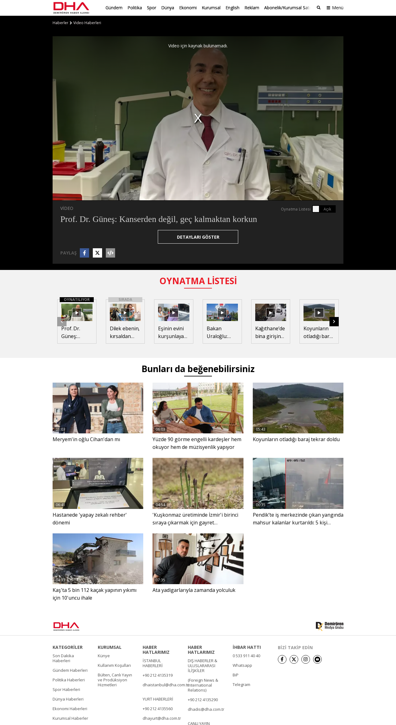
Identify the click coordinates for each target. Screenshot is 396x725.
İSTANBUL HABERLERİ (153, 663)
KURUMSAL (110, 647)
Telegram (241, 684)
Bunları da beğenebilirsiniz (198, 368)
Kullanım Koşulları (114, 664)
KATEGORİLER (68, 647)
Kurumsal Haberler (70, 717)
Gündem (114, 8)
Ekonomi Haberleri (70, 708)
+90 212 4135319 (158, 674)
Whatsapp (242, 664)
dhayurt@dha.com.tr (162, 717)
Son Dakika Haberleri (63, 658)
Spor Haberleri (66, 689)
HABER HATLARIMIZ (156, 649)
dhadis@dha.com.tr (206, 708)
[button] (334, 321)
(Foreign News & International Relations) (203, 684)
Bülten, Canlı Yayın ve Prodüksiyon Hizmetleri (115, 679)
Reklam (251, 8)
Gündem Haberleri (70, 669)
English (232, 8)
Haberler (60, 22)
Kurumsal (211, 8)
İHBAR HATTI (247, 647)
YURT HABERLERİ (158, 698)
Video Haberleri (87, 22)
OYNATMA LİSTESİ (198, 281)
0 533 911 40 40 (246, 655)
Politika (134, 8)
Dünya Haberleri (68, 698)
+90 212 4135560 (158, 708)
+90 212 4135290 (203, 699)
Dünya (167, 8)
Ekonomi (188, 8)
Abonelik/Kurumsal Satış (288, 8)
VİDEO (66, 208)
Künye (104, 655)
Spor (151, 8)
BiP (236, 674)
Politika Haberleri (69, 679)
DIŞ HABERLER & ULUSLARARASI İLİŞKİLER (202, 665)
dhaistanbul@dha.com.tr (166, 684)
